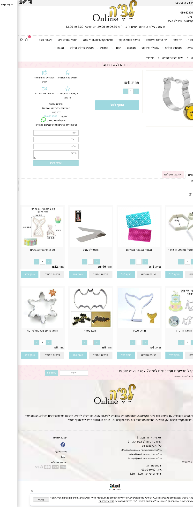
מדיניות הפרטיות (162, 376)
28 (182, 266)
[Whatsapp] (185, 499)
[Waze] (185, 492)
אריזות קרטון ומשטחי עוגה (78, 40)
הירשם (172, 3)
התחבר (160, 3)
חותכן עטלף (72, 331)
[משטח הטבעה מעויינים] (121, 246)
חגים (98, 48)
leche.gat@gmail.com (119, 458)
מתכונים (84, 48)
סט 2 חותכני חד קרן (169, 331)
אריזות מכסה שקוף (110, 40)
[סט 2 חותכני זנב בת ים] (24, 246)
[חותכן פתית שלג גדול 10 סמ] (24, 327)
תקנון (187, 442)
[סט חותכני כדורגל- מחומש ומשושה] (169, 246)
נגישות (187, 454)
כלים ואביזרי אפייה (178, 48)
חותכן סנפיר (120, 331)
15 (134, 266)
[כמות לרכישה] (112, 91)
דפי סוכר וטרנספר (178, 40)
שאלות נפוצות (183, 466)
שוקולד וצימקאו (131, 48)
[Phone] (185, 485)
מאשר (22, 500)
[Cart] (8, 40)
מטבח (40, 48)
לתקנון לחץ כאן (181, 181)
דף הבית (186, 438)
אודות (188, 446)
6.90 (85, 266)
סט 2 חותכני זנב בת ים (24, 250)
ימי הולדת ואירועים (137, 40)
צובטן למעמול (72, 250)
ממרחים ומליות (153, 48)
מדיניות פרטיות (183, 458)
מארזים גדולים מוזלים (63, 48)
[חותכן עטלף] (72, 327)
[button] (156, 274)
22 (37, 266)
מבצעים (112, 48)
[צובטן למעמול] (72, 246)
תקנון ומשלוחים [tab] (180, 175)
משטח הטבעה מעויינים (121, 250)
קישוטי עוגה (26, 40)
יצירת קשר (185, 450)
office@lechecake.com (112, 450)
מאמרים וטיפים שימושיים (177, 462)
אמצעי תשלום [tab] (154, 174)
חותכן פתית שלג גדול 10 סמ (24, 331)
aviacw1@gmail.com (119, 454)
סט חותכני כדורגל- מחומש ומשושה (168, 250)
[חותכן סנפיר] (120, 324)
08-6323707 (169, 13)
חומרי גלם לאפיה (48, 40)
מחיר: (116, 82)
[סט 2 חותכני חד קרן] (169, 327)
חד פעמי (158, 40)
